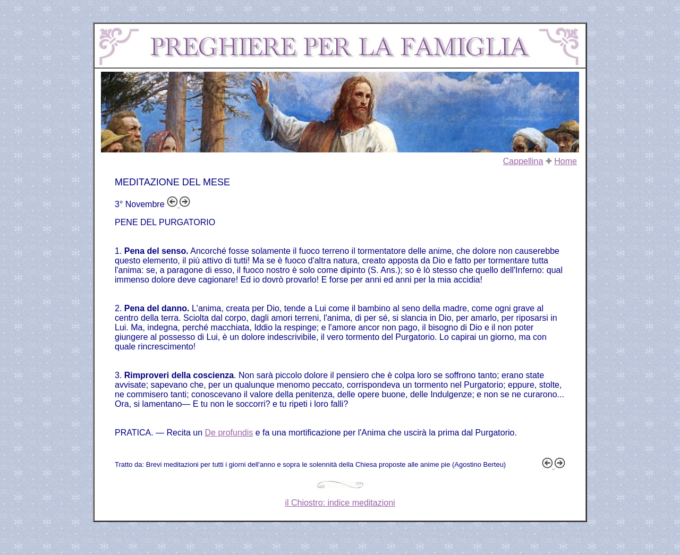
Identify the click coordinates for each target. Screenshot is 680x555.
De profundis (229, 432)
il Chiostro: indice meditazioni (340, 502)
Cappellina (523, 161)
